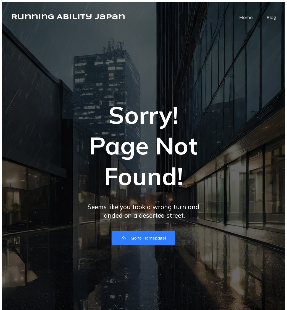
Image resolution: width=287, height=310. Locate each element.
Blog (271, 17)
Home (246, 17)
